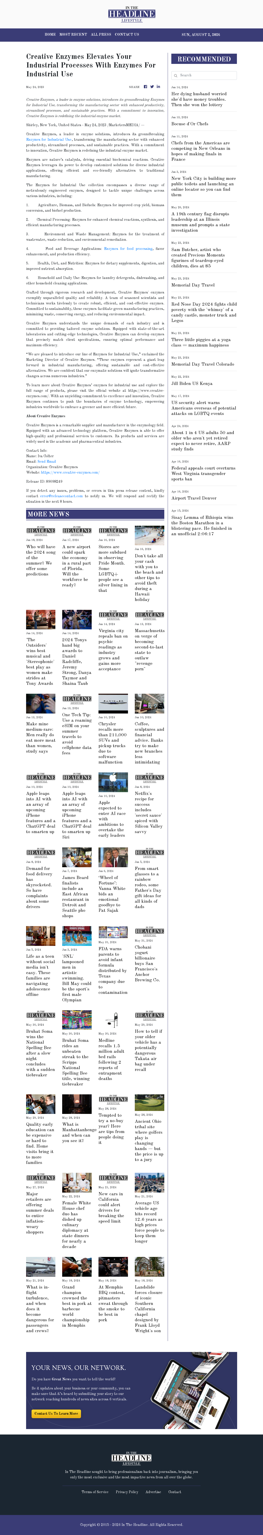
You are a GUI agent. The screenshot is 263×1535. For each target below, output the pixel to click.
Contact (174, 1492)
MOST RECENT (73, 35)
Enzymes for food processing (128, 249)
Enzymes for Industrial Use (49, 140)
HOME (50, 35)
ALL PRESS (101, 35)
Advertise (153, 1492)
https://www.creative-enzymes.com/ (70, 473)
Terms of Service (94, 1492)
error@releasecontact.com (61, 496)
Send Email (46, 462)
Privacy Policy (127, 1492)
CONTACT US (127, 35)
